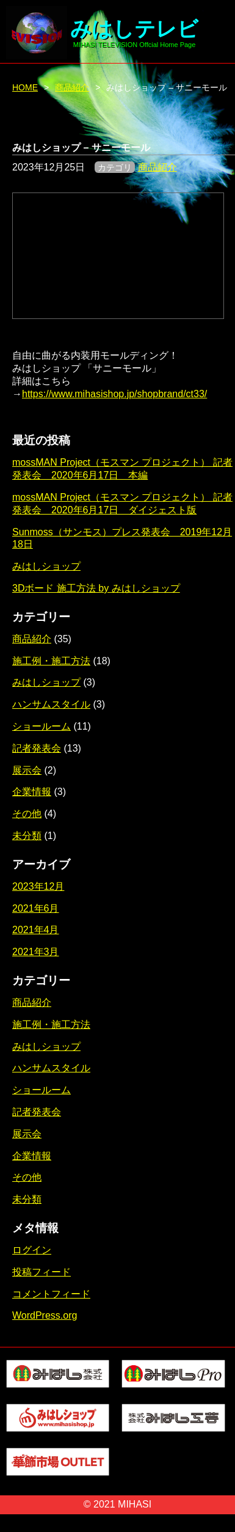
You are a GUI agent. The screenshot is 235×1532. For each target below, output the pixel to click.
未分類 (27, 835)
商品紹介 (72, 87)
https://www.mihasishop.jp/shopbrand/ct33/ (114, 394)
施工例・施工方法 (51, 661)
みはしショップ (46, 566)
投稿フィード (41, 1272)
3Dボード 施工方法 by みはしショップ (96, 588)
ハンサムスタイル (51, 704)
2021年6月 (35, 908)
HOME (25, 87)
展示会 (27, 770)
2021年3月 (35, 952)
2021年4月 (35, 930)
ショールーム (41, 726)
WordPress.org (44, 1315)
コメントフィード (51, 1294)
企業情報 (31, 791)
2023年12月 (38, 886)
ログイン (31, 1250)
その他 (27, 813)
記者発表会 (36, 748)
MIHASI (134, 1504)
